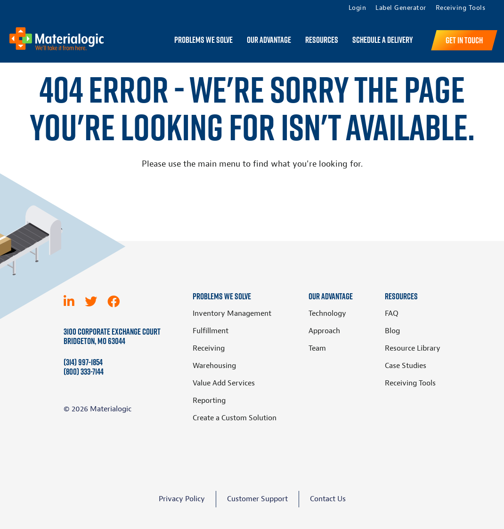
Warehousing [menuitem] (214, 365)
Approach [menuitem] (324, 331)
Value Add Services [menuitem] (224, 383)
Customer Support (257, 499)
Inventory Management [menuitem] (232, 313)
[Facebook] (113, 302)
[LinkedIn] (69, 302)
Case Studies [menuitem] (405, 365)
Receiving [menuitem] (209, 348)
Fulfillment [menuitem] (210, 331)
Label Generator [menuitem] (400, 8)
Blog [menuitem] (392, 331)
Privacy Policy (182, 499)
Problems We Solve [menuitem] (203, 40)
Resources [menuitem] (321, 40)
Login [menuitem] (357, 8)
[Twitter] (91, 302)
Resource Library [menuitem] (412, 348)
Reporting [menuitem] (209, 400)
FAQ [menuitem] (391, 313)
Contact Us (328, 499)
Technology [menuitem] (327, 313)
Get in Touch (464, 40)
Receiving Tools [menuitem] (461, 8)
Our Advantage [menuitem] (269, 40)
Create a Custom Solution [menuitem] (234, 418)
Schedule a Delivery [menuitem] (382, 40)
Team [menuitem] (317, 348)
